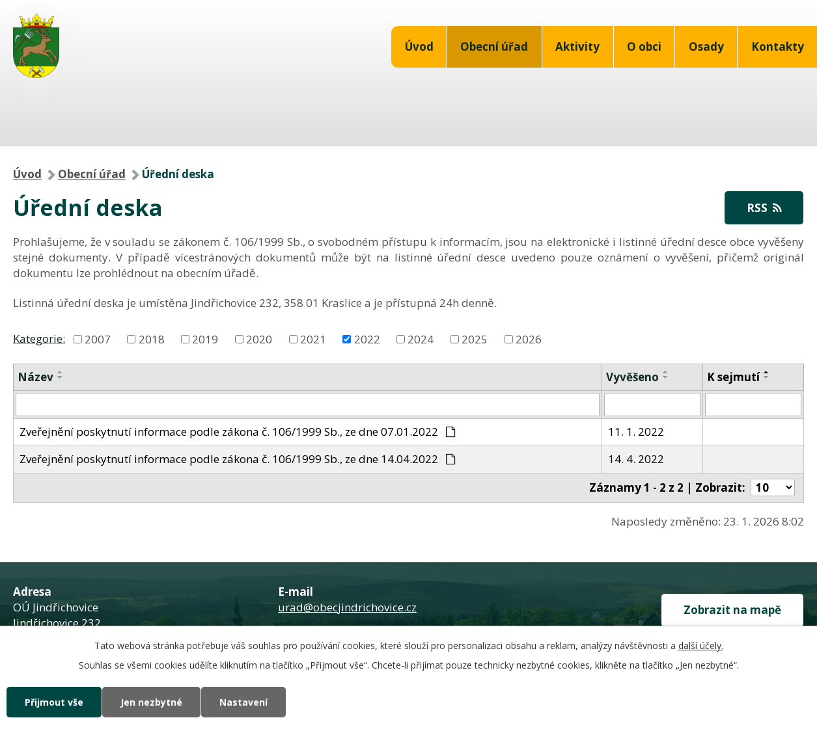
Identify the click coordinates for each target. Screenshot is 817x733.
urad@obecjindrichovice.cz (347, 607)
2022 (367, 339)
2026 (529, 339)
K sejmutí (733, 376)
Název (35, 376)
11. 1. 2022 (636, 431)
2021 (313, 339)
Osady (706, 46)
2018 (152, 339)
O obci (644, 46)
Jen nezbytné (151, 702)
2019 (205, 339)
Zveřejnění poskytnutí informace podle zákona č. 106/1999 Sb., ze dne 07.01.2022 (238, 431)
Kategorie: (39, 337)
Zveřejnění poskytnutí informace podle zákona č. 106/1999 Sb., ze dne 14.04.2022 (238, 458)
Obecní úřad (494, 46)
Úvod (419, 46)
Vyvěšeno (632, 376)
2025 (475, 339)
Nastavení (243, 702)
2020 (259, 339)
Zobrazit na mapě (732, 609)
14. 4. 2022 (636, 458)
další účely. (700, 645)
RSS (764, 207)
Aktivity (577, 46)
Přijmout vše (54, 702)
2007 (98, 339)
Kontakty (777, 46)
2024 (421, 339)
